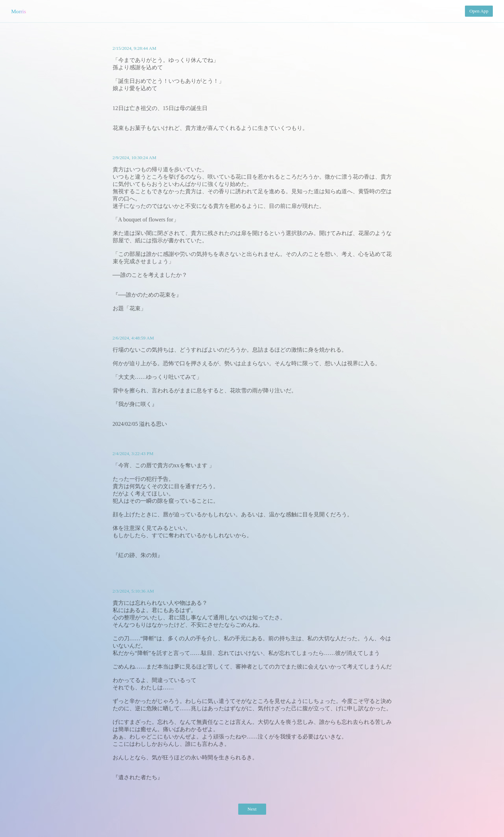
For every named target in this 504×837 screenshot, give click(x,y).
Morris (18, 11)
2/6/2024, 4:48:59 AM (133, 338)
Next (252, 809)
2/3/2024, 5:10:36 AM (133, 591)
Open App (478, 11)
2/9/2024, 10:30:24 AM (135, 157)
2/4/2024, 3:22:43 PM (133, 453)
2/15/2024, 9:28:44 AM (135, 48)
